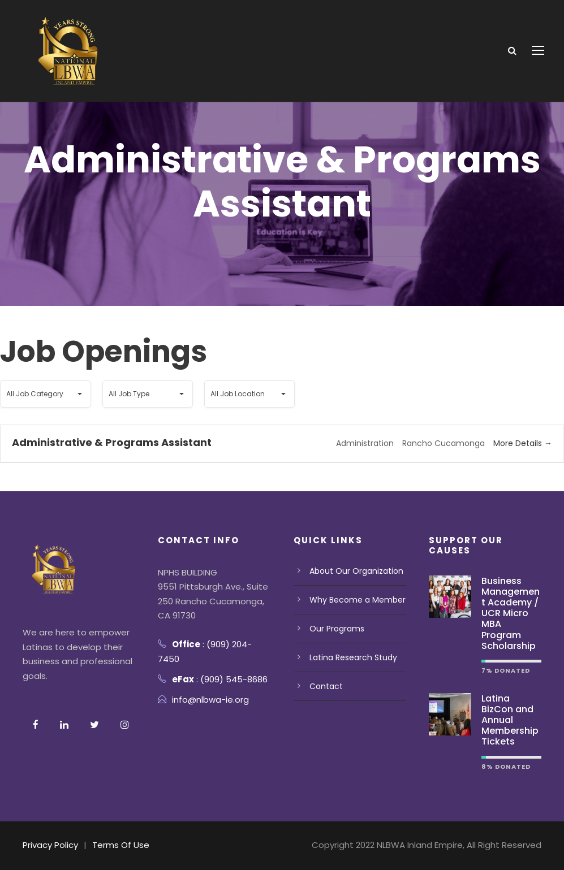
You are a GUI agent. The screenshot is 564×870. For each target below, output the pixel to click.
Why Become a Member (356, 599)
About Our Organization (355, 571)
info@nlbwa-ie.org (211, 699)
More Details (522, 443)
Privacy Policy (51, 845)
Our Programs (336, 628)
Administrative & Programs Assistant (109, 442)
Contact (325, 686)
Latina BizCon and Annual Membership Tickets (510, 720)
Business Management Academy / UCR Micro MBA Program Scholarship (510, 613)
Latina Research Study (353, 657)
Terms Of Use (121, 845)
